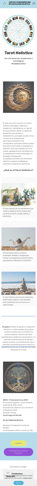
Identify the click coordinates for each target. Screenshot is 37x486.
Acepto (18, 483)
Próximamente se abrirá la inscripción (18, 455)
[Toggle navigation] (33, 3)
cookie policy (27, 478)
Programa (18, 445)
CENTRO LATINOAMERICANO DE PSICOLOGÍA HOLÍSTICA (20, 4)
